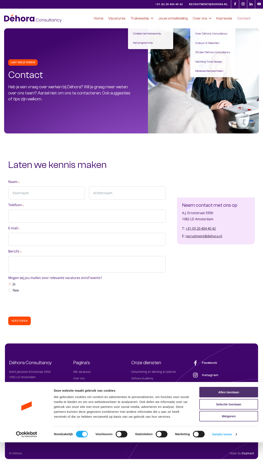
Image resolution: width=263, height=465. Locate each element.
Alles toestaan (228, 415)
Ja (14, 285)
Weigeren (228, 439)
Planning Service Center (146, 392)
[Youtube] (259, 4)
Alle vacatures (82, 372)
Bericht (14, 253)
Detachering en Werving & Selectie (153, 372)
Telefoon (16, 206)
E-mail (14, 229)
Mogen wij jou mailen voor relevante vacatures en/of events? (55, 279)
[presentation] (39, 305)
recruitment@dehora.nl (204, 237)
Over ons (79, 379)
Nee (16, 291)
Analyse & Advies (142, 399)
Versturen (20, 322)
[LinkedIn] (251, 4)
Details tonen (222, 457)
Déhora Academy (142, 379)
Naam (14, 183)
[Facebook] (235, 4)
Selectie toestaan (228, 427)
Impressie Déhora (84, 399)
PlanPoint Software (143, 386)
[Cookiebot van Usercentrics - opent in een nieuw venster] (27, 457)
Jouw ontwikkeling (84, 392)
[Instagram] (243, 4)
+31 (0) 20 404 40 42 (201, 229)
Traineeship (80, 386)
